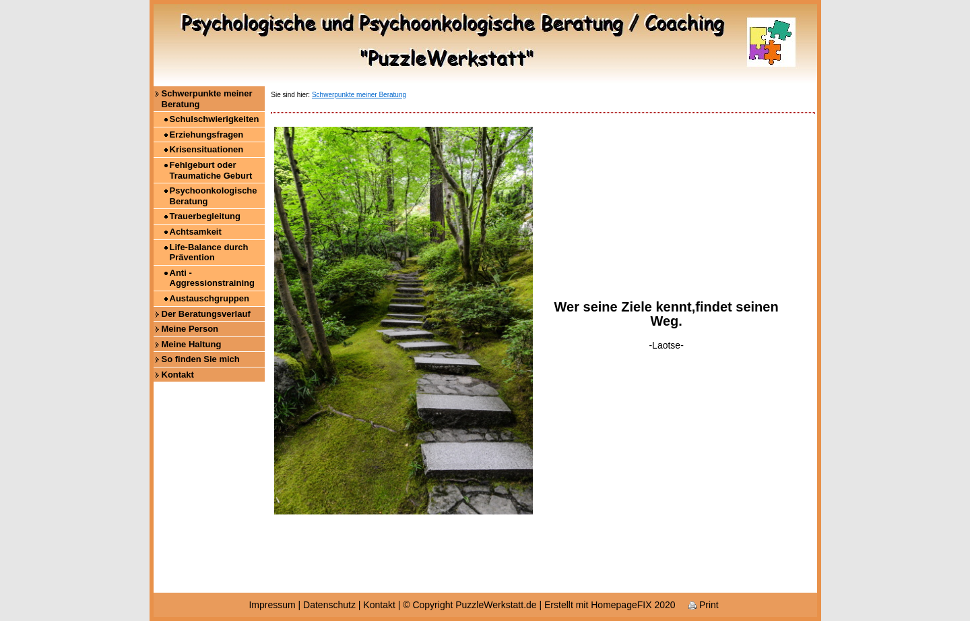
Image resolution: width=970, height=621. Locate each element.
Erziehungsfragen (207, 134)
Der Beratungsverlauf (206, 314)
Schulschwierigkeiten (214, 119)
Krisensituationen (207, 149)
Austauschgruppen (209, 298)
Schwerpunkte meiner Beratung (207, 98)
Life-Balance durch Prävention (209, 252)
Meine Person (190, 329)
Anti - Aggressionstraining (212, 278)
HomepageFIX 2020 (633, 604)
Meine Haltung (192, 344)
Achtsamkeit (196, 232)
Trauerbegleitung (205, 216)
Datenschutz (329, 604)
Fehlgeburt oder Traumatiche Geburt (211, 170)
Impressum (272, 604)
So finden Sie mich (201, 359)
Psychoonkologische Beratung (213, 195)
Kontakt (178, 374)
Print (703, 604)
